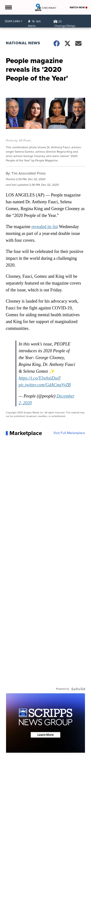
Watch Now (78, 7)
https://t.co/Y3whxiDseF (40, 378)
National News (23, 43)
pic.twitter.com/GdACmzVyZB (45, 384)
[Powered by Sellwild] (78, 689)
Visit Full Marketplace (69, 433)
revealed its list (45, 226)
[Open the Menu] (8, 7)
